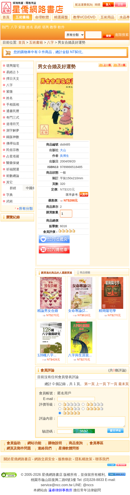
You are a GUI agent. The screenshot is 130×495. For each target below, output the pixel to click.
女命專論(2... (78, 311)
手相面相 (12, 104)
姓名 (29, 27)
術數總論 (12, 176)
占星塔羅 (12, 156)
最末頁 (123, 384)
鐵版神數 (12, 137)
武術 (9, 201)
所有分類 (26, 208)
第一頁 (89, 384)
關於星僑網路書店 (17, 459)
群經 (13, 188)
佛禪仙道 (12, 143)
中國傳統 (32, 188)
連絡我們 (45, 448)
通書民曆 (12, 111)
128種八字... (46, 355)
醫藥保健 (12, 163)
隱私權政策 (83, 459)
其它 (9, 182)
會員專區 (96, 443)
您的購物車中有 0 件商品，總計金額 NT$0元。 (49, 52)
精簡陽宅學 (107, 311)
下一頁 (112, 384)
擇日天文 (12, 78)
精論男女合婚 (47, 311)
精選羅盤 (61, 17)
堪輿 (45, 27)
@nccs (88, 485)
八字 (14, 27)
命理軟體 (42, 17)
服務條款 (65, 459)
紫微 (21, 27)
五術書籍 (22, 17)
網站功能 (34, 443)
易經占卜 (12, 72)
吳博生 (64, 155)
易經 (37, 27)
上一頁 (101, 384)
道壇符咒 (12, 124)
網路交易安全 (44, 459)
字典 (9, 195)
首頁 (6, 17)
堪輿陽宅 (12, 65)
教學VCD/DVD (84, 17)
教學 (53, 27)
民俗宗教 (12, 150)
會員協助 (13, 443)
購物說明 (55, 443)
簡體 (97, 4)
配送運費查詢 (83, 4)
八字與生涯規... (80, 355)
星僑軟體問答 (68, 448)
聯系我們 (102, 459)
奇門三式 (12, 117)
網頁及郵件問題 (19, 448)
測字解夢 (12, 130)
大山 (63, 150)
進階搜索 (122, 34)
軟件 (61, 27)
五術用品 (107, 17)
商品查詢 (76, 443)
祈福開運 (12, 169)
